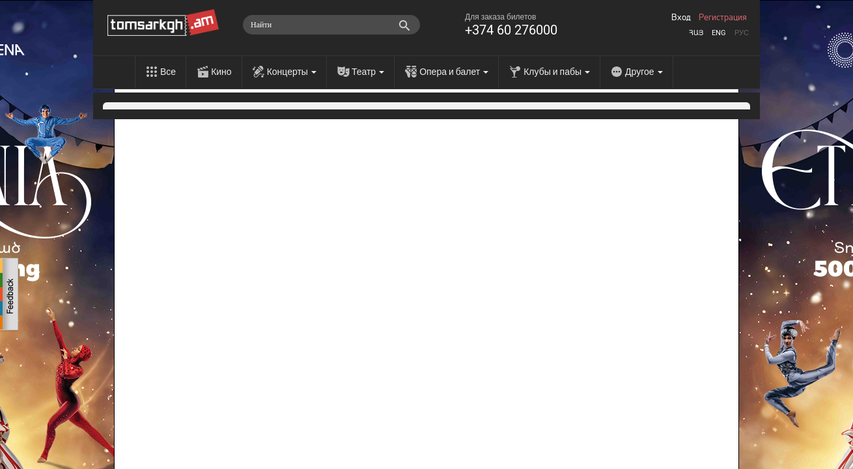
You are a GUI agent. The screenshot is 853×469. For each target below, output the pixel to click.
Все (168, 71)
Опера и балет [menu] (453, 71)
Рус (741, 33)
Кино (221, 71)
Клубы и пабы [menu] (557, 71)
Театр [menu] (368, 71)
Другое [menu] (643, 71)
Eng (719, 33)
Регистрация (723, 17)
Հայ (696, 33)
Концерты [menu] (291, 71)
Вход (681, 17)
